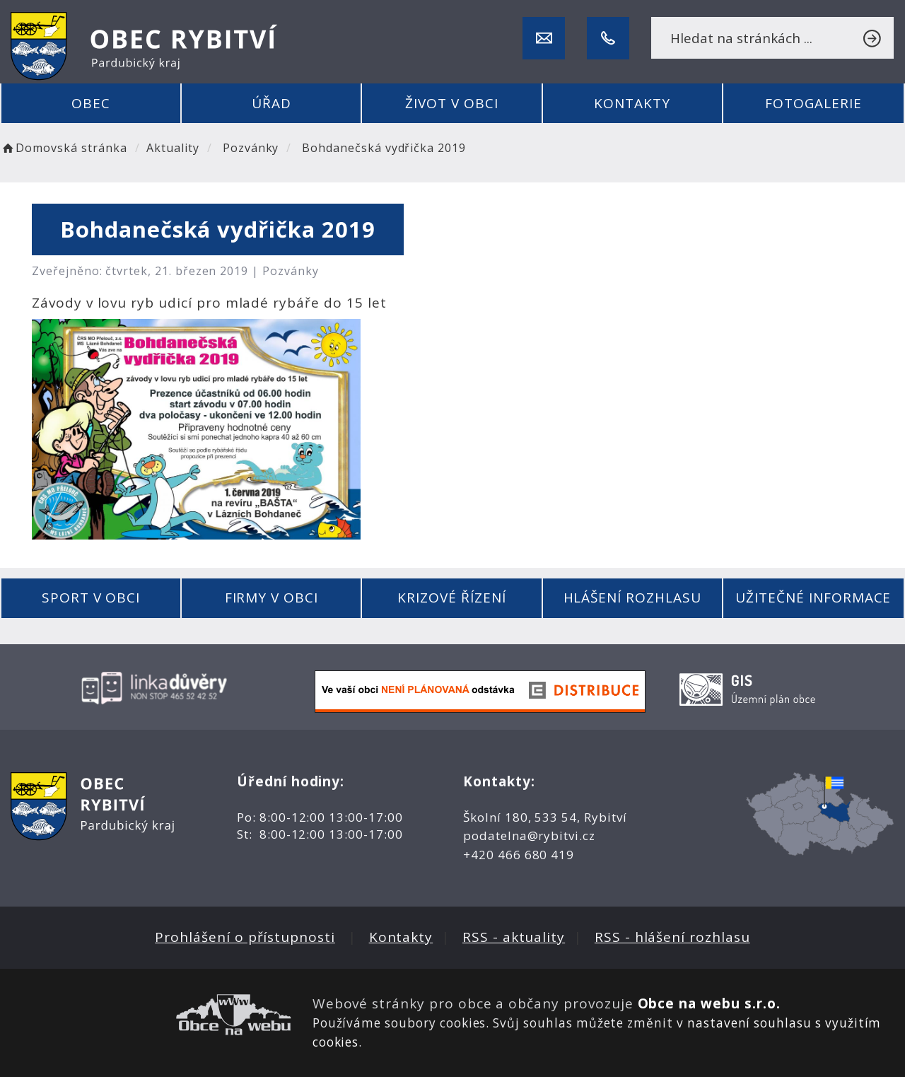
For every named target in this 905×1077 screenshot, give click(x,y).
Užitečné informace (813, 597)
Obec (90, 103)
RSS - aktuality (513, 937)
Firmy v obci (271, 597)
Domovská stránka (63, 148)
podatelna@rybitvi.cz (529, 835)
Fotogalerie (813, 103)
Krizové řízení (451, 597)
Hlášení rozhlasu (632, 597)
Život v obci (451, 103)
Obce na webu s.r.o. (709, 1003)
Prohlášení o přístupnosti (245, 937)
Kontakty (632, 103)
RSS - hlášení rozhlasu (672, 937)
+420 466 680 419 (518, 854)
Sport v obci (91, 597)
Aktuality (172, 148)
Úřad (271, 103)
